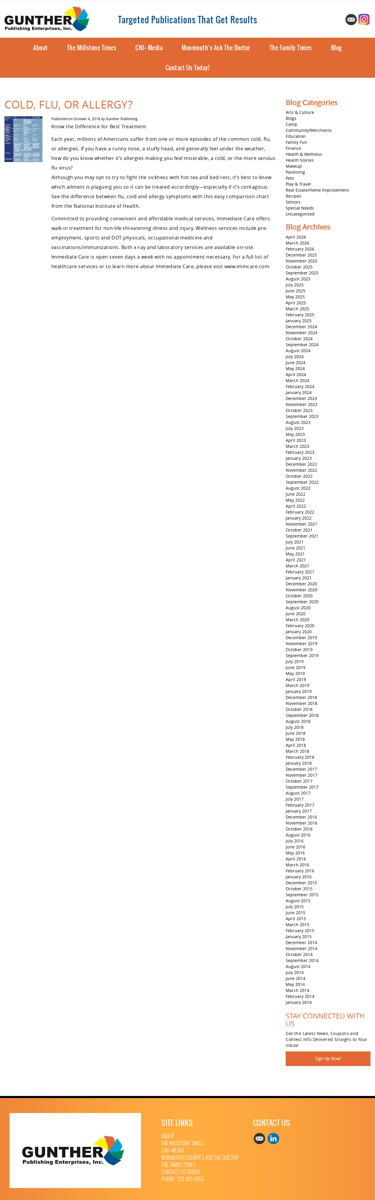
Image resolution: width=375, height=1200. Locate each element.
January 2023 (299, 458)
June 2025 (295, 291)
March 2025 (297, 309)
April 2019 (296, 679)
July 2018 (295, 727)
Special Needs (300, 208)
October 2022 (299, 476)
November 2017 (301, 775)
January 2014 (299, 1002)
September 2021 (302, 536)
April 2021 (296, 560)
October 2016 (299, 829)
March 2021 (297, 566)
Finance (293, 148)
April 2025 (296, 303)
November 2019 (301, 643)
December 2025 (301, 255)
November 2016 (301, 823)
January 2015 (299, 936)
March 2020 (297, 619)
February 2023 (300, 452)
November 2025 (301, 261)
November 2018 (301, 703)
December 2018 (301, 697)
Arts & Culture (300, 112)
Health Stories (300, 160)
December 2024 (301, 326)
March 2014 (297, 990)
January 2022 (299, 518)
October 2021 (299, 530)
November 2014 (301, 948)
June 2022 (295, 494)
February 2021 (300, 572)
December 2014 (301, 942)
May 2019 (295, 673)
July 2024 (295, 356)
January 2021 (299, 578)
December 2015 (301, 883)
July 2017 (295, 799)
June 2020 (295, 613)
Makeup (294, 166)
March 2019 (297, 685)
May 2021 (295, 554)
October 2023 (299, 410)
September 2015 (302, 894)
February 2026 (300, 249)
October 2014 (299, 954)
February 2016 (300, 871)
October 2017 (299, 781)
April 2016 (296, 859)
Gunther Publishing (121, 118)
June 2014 (295, 978)
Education (296, 136)
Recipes (293, 196)
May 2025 (295, 297)
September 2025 (302, 273)
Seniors (293, 202)
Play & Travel (298, 184)
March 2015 (297, 924)
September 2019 (302, 655)
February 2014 (300, 996)
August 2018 (298, 721)
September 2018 (302, 715)
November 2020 (301, 590)
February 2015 (300, 930)
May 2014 (295, 984)
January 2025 (299, 320)
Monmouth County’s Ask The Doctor (199, 1157)
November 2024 (301, 332)
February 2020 (300, 625)
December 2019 (301, 637)
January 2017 (299, 811)
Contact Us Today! (188, 67)
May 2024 (295, 368)
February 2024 (300, 386)
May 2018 (295, 739)
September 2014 (302, 960)
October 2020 (299, 596)
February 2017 (300, 805)
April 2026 (296, 237)
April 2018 (296, 745)
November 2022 (301, 470)
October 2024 (299, 338)
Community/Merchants (309, 130)
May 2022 (295, 500)
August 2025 (298, 279)
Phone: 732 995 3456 (182, 1179)
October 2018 (299, 709)
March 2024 (297, 380)
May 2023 (295, 434)
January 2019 (299, 691)
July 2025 (295, 285)
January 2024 (299, 392)
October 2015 (299, 888)
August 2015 (298, 900)
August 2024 (298, 350)
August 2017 (298, 793)
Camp (291, 124)
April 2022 (296, 506)
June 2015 (295, 912)
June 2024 (295, 362)
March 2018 (297, 751)
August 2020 (298, 607)
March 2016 (297, 865)
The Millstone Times (92, 47)
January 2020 (299, 631)
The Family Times (291, 47)
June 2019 (295, 667)
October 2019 (299, 649)
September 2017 (302, 787)
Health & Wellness (304, 154)
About (40, 47)
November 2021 (301, 524)
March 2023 (297, 446)
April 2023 (296, 440)
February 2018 (300, 757)
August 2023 (298, 422)
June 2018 (295, 733)
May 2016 (295, 853)
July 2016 (295, 841)
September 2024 (302, 344)
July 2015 (295, 906)
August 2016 (298, 835)
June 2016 (295, 847)
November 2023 (301, 404)
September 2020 (302, 601)
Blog (336, 47)
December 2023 (301, 398)
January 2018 (299, 763)
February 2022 (300, 512)
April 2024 (296, 374)
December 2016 (301, 817)
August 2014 (298, 966)
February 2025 (300, 314)
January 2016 (299, 877)
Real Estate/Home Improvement (317, 190)
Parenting (295, 172)
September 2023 (302, 416)
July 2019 (295, 661)
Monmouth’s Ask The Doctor (216, 47)
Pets (290, 178)
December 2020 (301, 584)
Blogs (291, 118)
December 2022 (301, 464)
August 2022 (298, 488)
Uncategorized (300, 214)
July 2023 (295, 428)
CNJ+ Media (149, 47)
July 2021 (295, 542)
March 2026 (297, 243)
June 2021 (295, 548)
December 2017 (301, 769)
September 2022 (302, 482)
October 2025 (299, 267)
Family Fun (296, 142)
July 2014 (295, 972)
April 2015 (296, 918)
